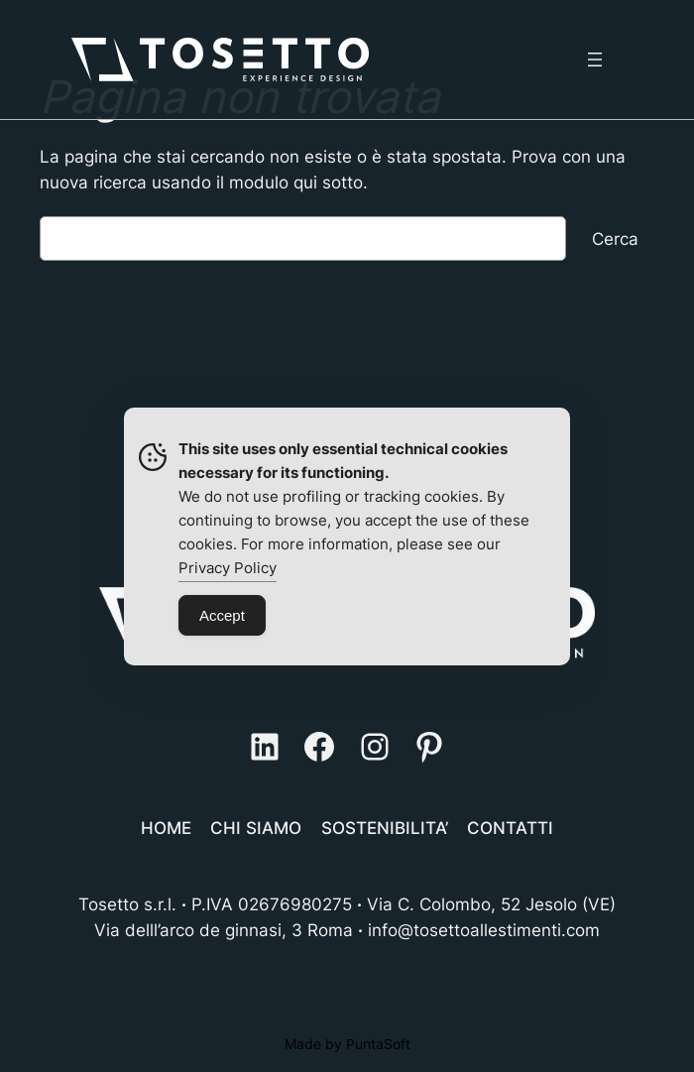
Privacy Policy (227, 567)
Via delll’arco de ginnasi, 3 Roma (223, 930)
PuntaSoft (378, 1043)
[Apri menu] (595, 59)
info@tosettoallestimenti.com (484, 930)
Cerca (615, 239)
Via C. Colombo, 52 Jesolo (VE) (491, 904)
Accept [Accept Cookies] (222, 615)
